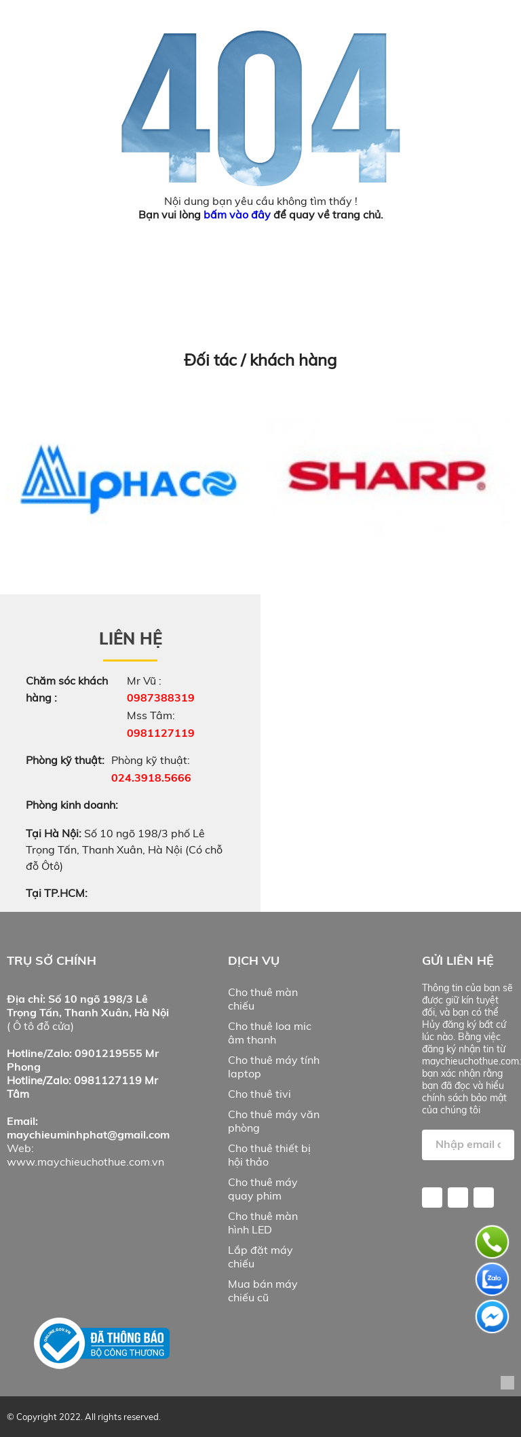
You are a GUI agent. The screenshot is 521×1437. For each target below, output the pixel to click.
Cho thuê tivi (259, 1093)
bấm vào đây (237, 214)
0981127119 (161, 733)
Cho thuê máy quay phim (263, 1188)
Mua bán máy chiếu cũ (263, 1290)
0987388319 (161, 697)
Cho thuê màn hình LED (263, 1222)
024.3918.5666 (151, 777)
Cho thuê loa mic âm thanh (269, 1032)
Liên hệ (130, 638)
